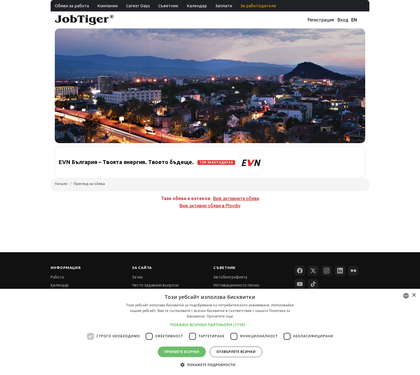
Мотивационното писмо (236, 285)
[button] (210, 324)
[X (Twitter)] (313, 271)
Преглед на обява (89, 183)
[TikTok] (313, 284)
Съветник (168, 5)
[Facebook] (300, 271)
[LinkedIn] (340, 271)
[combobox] (406, 296)
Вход (343, 19)
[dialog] (210, 332)
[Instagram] (327, 271)
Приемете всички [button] (181, 351)
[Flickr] (353, 271)
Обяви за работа (72, 5)
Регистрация (321, 19)
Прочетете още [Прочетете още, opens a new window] (220, 316)
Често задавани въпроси (155, 285)
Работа (57, 277)
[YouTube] (300, 284)
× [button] (414, 295)
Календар (197, 5)
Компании (107, 5)
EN (354, 19)
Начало (61, 183)
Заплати (223, 5)
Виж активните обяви (236, 198)
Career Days (138, 5)
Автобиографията (230, 277)
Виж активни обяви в (210, 205)
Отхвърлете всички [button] (236, 351)
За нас (137, 277)
